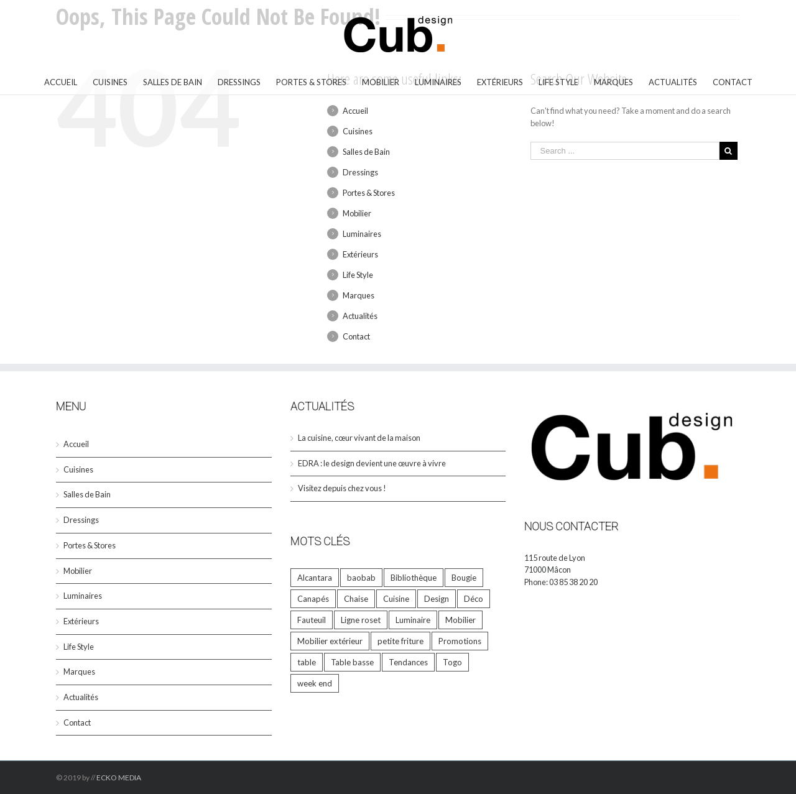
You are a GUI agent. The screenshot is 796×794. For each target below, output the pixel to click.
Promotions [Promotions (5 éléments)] (459, 641)
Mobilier (357, 213)
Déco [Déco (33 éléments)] (473, 599)
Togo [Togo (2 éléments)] (452, 662)
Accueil (355, 111)
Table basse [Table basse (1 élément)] (352, 662)
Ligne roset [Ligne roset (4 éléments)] (361, 620)
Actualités (360, 316)
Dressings (360, 172)
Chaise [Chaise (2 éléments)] (356, 599)
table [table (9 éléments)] (306, 662)
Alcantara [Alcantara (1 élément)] (314, 578)
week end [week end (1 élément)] (314, 683)
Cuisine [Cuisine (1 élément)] (396, 599)
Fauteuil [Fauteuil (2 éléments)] (311, 620)
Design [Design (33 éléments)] (436, 599)
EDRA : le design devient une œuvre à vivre (372, 463)
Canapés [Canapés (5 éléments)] (313, 599)
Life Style (358, 275)
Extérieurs (360, 254)
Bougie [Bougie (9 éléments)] (463, 578)
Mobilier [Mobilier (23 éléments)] (460, 620)
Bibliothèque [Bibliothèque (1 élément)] (414, 578)
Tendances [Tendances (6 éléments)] (408, 662)
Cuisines (358, 131)
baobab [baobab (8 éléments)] (361, 578)
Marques (358, 295)
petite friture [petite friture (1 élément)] (400, 641)
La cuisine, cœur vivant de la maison (359, 438)
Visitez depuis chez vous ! (342, 488)
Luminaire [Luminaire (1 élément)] (413, 620)
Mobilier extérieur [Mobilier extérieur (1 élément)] (330, 641)
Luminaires (362, 234)
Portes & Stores (369, 193)
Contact (356, 336)
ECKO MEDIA (118, 777)
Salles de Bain (366, 152)
